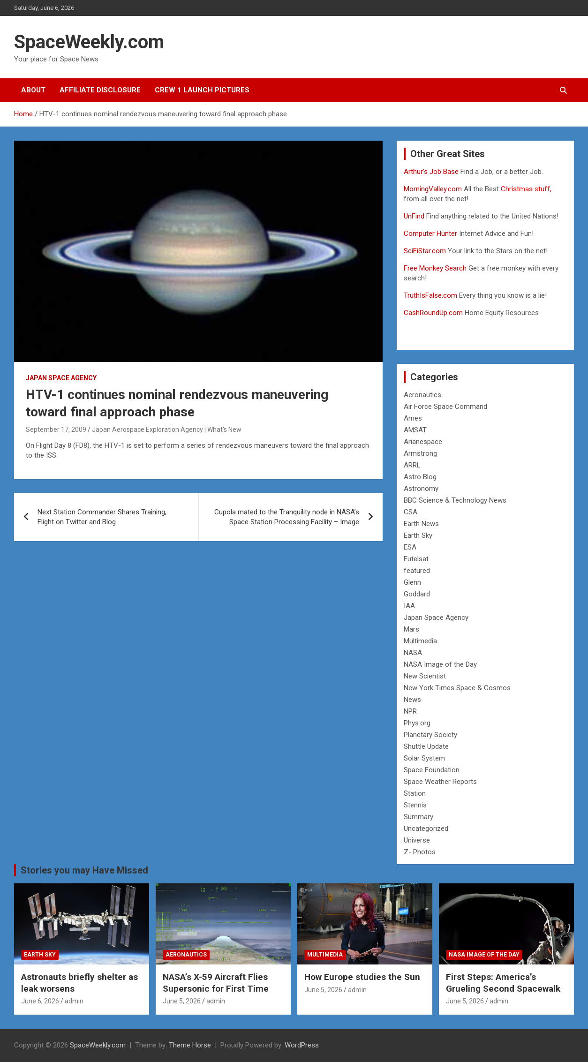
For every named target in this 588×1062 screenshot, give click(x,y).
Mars (411, 629)
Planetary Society (430, 735)
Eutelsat (416, 559)
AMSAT (415, 430)
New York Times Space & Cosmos (457, 688)
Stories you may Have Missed (84, 870)
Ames (413, 418)
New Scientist (425, 676)
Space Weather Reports (440, 781)
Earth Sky (418, 535)
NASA (413, 652)
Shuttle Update (426, 746)
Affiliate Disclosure (100, 90)
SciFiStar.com (425, 251)
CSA (410, 512)
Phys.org (417, 723)
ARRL (412, 465)
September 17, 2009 (56, 429)
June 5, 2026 (182, 1001)
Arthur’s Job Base (432, 171)
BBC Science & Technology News (455, 500)
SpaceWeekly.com (89, 42)
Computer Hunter (430, 233)
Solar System (424, 758)
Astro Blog (420, 477)
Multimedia (420, 641)
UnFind (415, 216)
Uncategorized (426, 828)
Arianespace (423, 441)
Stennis (415, 805)
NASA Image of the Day (440, 664)
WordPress (302, 1045)
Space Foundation (432, 770)
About (33, 90)
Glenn (412, 582)
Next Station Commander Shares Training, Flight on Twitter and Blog (102, 517)
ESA (410, 547)
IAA (409, 606)
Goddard (417, 594)
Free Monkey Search (435, 268)
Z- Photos (420, 852)
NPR (410, 711)
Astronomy (421, 488)
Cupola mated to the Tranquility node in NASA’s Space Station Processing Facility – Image (286, 517)
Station (415, 793)
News (412, 699)
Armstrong (420, 453)
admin (74, 1001)
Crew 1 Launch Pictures (202, 90)
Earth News (421, 524)
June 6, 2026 (40, 1001)
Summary (418, 817)
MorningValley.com (433, 189)
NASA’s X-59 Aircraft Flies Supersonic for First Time (216, 983)
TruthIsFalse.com (430, 295)
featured (417, 570)
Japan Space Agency (61, 378)
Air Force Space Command (445, 406)
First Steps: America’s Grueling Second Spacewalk (503, 983)
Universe (417, 840)
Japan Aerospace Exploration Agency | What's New (166, 429)
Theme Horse (190, 1045)
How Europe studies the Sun (362, 977)
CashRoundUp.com (433, 313)
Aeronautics (422, 395)
